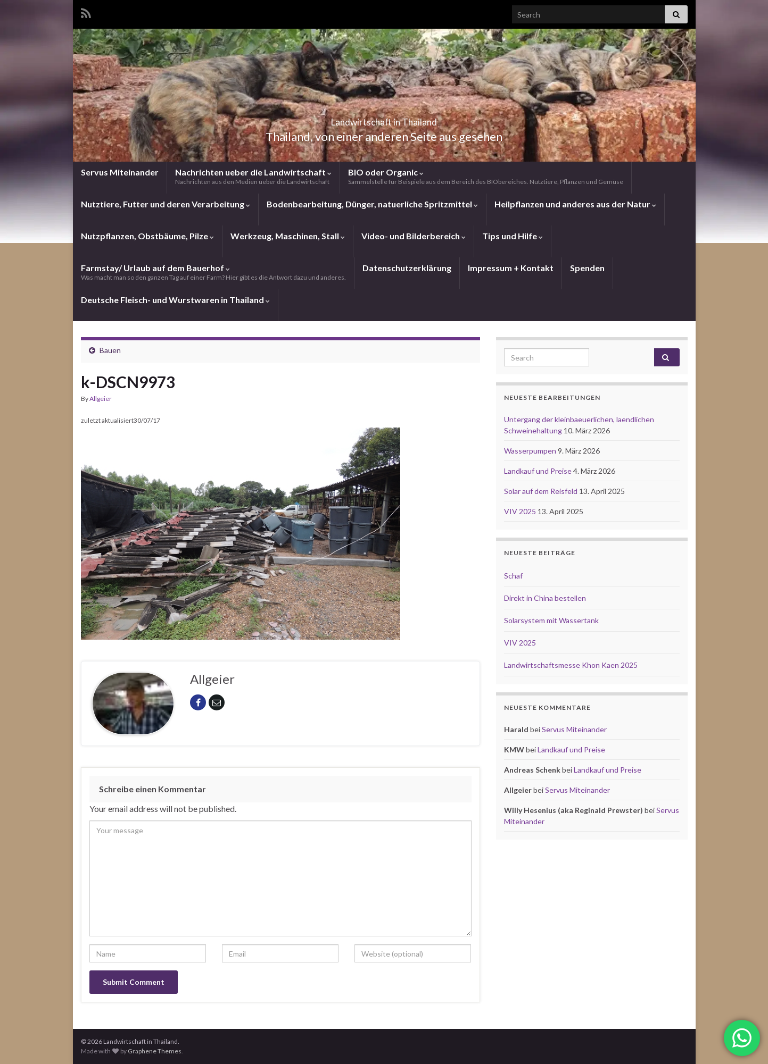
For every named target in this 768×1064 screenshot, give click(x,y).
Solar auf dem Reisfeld (541, 491)
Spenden (587, 268)
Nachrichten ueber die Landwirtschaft (253, 176)
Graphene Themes (154, 1051)
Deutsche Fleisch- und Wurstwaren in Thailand (175, 300)
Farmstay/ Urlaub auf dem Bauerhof (213, 272)
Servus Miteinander (120, 172)
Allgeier (100, 399)
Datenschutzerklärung (406, 268)
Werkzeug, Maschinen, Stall (287, 236)
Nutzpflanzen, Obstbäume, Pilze (147, 236)
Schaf (513, 575)
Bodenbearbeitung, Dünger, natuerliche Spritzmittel (372, 204)
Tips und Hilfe (512, 236)
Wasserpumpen (531, 450)
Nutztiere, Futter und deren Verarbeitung (165, 204)
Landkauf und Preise (538, 470)
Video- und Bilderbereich (413, 236)
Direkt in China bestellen (545, 597)
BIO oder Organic (485, 176)
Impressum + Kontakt (511, 268)
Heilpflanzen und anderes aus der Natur (575, 204)
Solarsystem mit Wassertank (551, 620)
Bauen (110, 350)
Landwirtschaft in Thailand (384, 118)
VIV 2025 (521, 511)
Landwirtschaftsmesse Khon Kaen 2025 (571, 664)
